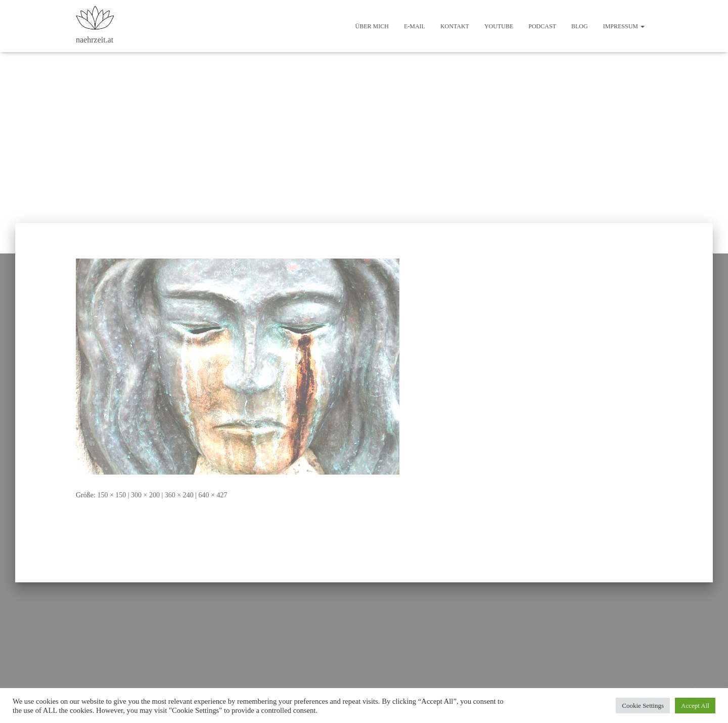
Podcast (542, 26)
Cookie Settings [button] (643, 705)
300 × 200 (145, 495)
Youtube (498, 26)
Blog (579, 26)
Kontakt (454, 26)
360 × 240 (179, 495)
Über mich (372, 26)
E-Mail (414, 26)
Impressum (624, 26)
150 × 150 (111, 495)
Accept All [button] (695, 705)
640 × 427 (213, 495)
